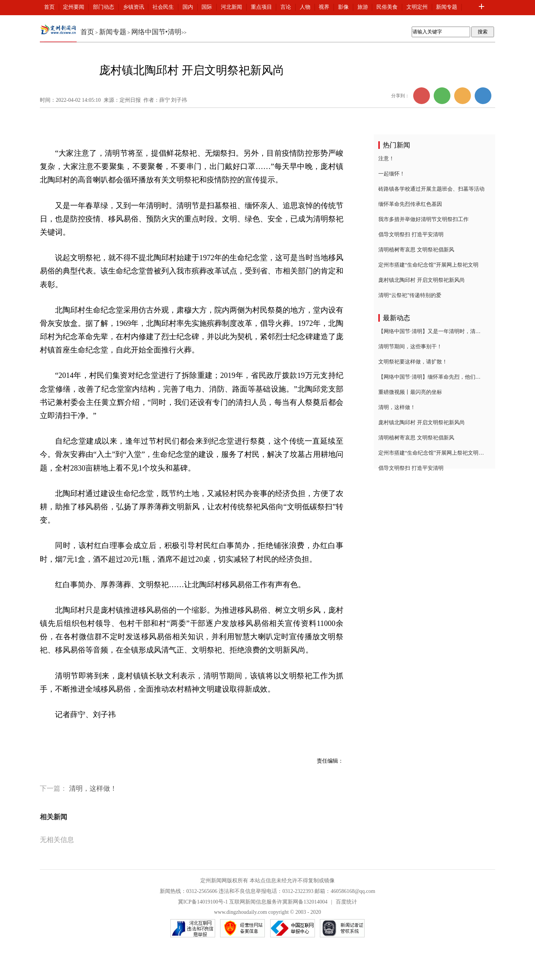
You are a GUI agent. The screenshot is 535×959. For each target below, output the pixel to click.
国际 (206, 7)
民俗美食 (387, 7)
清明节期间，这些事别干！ (410, 346)
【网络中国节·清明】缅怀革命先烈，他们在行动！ (431, 377)
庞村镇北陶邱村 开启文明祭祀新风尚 (421, 280)
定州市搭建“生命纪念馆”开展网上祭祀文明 (428, 265)
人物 (305, 7)
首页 (49, 7)
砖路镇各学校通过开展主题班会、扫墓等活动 (431, 189)
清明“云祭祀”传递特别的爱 (409, 295)
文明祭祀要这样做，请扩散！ (412, 362)
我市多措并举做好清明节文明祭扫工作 (423, 219)
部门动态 (103, 7)
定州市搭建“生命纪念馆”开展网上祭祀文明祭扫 (431, 453)
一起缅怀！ (391, 174)
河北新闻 (231, 7)
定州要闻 (73, 7)
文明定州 (417, 7)
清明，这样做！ (93, 788)
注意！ (386, 158)
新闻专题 (446, 7)
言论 (285, 7)
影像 (343, 7)
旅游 (362, 7)
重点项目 (261, 7)
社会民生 (163, 7)
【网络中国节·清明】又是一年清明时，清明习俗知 (431, 331)
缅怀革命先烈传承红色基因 (410, 204)
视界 (324, 7)
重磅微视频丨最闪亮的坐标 (410, 392)
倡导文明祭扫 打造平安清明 (411, 234)
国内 (188, 7)
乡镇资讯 (133, 7)
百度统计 (346, 902)
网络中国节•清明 (156, 32)
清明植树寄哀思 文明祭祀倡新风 (416, 250)
